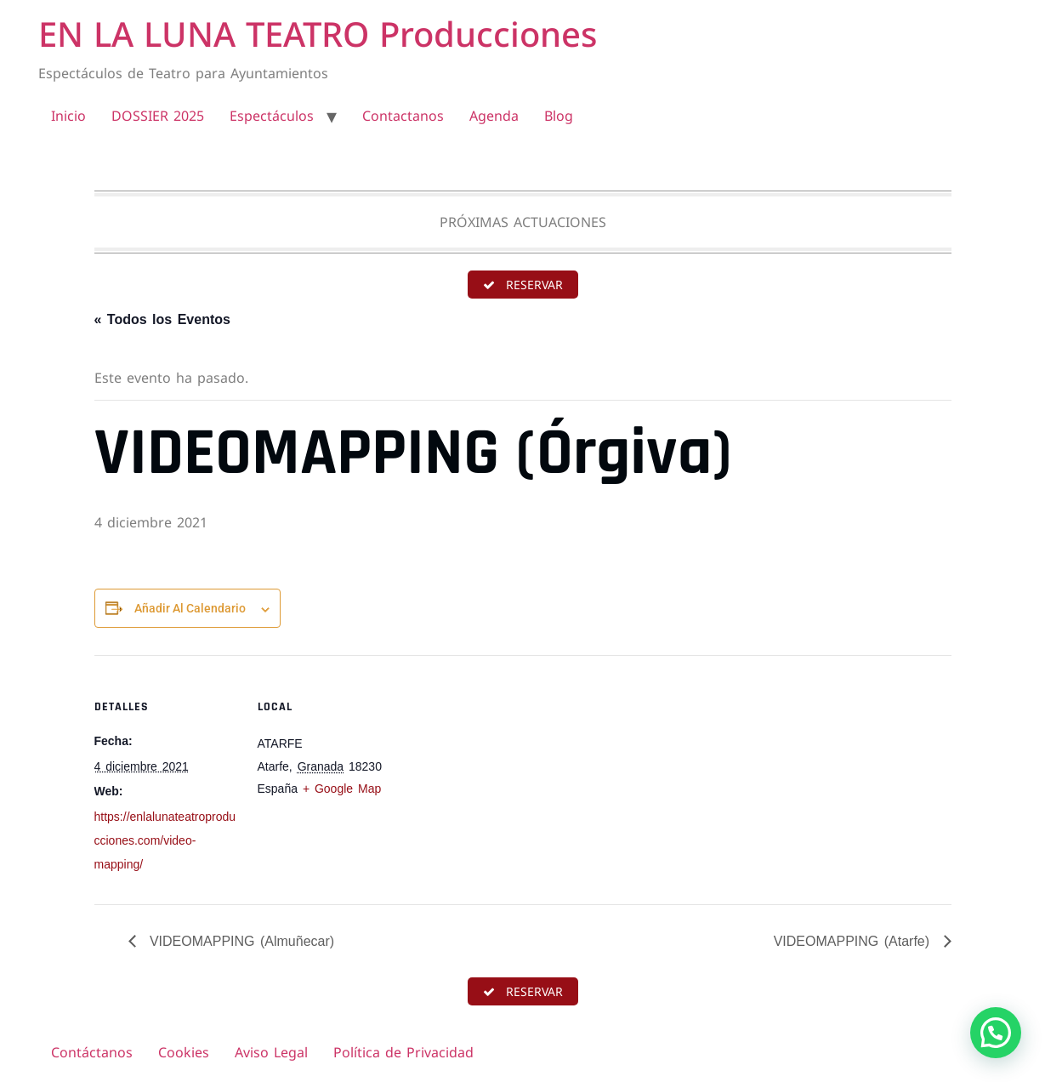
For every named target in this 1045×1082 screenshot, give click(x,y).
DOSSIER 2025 (157, 115)
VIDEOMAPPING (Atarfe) (854, 941)
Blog (558, 115)
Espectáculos (272, 115)
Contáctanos (92, 1052)
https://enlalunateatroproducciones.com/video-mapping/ (165, 840)
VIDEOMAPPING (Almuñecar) (240, 941)
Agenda (494, 115)
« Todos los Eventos (162, 319)
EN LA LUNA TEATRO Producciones (317, 33)
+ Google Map (342, 788)
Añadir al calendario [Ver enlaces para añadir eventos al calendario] (190, 608)
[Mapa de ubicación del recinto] (510, 773)
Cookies (183, 1052)
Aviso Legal (271, 1052)
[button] (995, 1032)
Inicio (68, 115)
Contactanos (403, 115)
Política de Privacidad (403, 1052)
